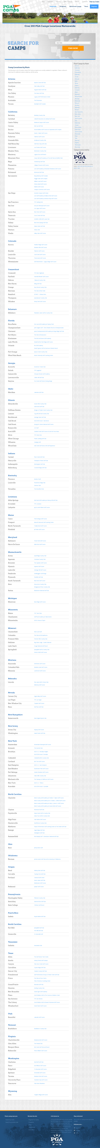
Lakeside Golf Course (39, 1017)
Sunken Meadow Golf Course (41, 772)
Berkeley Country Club (39, 115)
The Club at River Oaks (39, 291)
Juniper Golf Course (39, 886)
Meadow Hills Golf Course (40, 247)
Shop (30, 1124)
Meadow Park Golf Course (40, 1076)
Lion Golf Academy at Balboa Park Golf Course (45, 195)
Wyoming (77, 147)
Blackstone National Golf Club (41, 590)
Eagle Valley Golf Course (40, 696)
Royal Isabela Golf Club (39, 916)
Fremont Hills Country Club (40, 639)
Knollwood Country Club (40, 140)
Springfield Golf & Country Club (41, 649)
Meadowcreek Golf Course (40, 1040)
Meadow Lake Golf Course (40, 667)
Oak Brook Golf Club (39, 406)
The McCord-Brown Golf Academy (42, 338)
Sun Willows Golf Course (40, 1065)
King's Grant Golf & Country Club (42, 813)
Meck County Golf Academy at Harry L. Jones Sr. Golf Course (49, 803)
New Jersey (78, 114)
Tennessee (77, 134)
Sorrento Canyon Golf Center (41, 193)
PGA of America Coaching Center (42, 981)
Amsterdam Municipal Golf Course (42, 744)
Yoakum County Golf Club (40, 971)
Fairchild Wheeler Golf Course (41, 276)
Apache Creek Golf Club (40, 82)
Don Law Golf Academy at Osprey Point (44, 324)
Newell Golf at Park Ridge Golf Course (43, 342)
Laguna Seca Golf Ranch (40, 154)
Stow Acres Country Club (40, 584)
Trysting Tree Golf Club (39, 874)
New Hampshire (79, 112)
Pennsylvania (78, 127)
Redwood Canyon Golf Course (41, 122)
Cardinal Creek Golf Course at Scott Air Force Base (46, 431)
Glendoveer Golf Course (40, 883)
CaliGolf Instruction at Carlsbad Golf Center (44, 119)
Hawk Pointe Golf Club (39, 733)
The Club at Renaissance (40, 335)
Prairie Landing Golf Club (40, 438)
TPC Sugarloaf (37, 370)
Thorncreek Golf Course (40, 258)
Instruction (58, 1)
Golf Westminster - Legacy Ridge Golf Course (45, 261)
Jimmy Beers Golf (38, 847)
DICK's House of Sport (39, 620)
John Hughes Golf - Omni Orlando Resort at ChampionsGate (49, 327)
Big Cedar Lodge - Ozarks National (42, 642)
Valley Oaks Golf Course (40, 233)
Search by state (10, 1119)
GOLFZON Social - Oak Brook (41, 420)
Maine (76, 92)
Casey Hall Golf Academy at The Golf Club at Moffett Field (48, 158)
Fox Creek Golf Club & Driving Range (43, 381)
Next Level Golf (38, 631)
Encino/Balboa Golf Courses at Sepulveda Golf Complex (47, 129)
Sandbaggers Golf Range (40, 573)
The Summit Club (38, 748)
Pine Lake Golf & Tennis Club (41, 682)
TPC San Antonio (38, 998)
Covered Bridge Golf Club (40, 467)
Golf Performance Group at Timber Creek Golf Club (46, 974)
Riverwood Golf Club (39, 809)
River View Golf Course (39, 212)
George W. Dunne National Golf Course (43, 424)
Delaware (77, 74)
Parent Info (50, 1)
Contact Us (85, 1)
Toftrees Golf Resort (39, 905)
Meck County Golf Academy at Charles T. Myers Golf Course (49, 798)
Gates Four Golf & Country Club (42, 816)
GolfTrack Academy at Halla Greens (43, 617)
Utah (76, 138)
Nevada (77, 109)
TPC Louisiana (37, 504)
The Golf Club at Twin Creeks (41, 957)
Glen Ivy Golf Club (38, 126)
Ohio (76, 120)
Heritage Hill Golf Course (40, 570)
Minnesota (77, 101)
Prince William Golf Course (40, 1050)
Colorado (77, 70)
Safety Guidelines (68, 1)
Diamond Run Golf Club (40, 901)
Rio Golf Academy (38, 345)
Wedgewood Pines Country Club (42, 587)
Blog (43, 1)
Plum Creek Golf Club (39, 457)
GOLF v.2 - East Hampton (40, 765)
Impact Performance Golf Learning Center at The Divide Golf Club (50, 826)
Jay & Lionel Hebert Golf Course (42, 507)
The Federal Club (38, 1043)
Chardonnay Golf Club (39, 161)
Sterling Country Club (39, 988)
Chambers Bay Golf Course (40, 1080)
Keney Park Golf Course (40, 301)
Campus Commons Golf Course (42, 189)
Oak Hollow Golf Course (40, 819)
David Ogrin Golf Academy (40, 991)
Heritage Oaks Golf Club (40, 417)
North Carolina (78, 118)
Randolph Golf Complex (40, 104)
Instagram (78, 1130)
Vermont (77, 140)
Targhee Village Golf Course (41, 1094)
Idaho (76, 81)
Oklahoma (77, 123)
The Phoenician (38, 100)
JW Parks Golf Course (39, 529)
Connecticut (78, 72)
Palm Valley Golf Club (39, 86)
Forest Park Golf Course (40, 541)
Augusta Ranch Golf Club (40, 89)
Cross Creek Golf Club (39, 215)
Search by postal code (12, 1122)
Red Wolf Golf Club (38, 1062)
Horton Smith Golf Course (40, 652)
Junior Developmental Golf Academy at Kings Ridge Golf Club (49, 331)
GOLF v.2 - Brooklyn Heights (41, 751)
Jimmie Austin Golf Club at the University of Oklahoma (47, 859)
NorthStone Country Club (40, 823)
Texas (76, 136)
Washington (78, 144)
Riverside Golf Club (38, 984)
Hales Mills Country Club (40, 775)
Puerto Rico (78, 129)
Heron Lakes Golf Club (39, 880)
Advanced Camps (75, 6)
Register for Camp (34, 1119)
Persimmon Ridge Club (39, 482)
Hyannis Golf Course (39, 566)
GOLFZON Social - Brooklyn (41, 754)
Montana (77, 105)
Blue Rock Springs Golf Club (41, 222)
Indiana (76, 85)
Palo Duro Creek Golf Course (41, 964)
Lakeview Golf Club (38, 392)
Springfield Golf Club (39, 928)
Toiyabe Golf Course (39, 703)
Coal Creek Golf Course (40, 254)
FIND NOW (73, 48)
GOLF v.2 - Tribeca (38, 783)
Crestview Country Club (40, 559)
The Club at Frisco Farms (40, 978)
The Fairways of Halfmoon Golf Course (43, 779)
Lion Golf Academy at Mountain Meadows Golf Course (47, 168)
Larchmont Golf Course (40, 670)
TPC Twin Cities (38, 613)
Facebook (78, 1128)
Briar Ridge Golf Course (40, 602)
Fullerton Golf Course (39, 136)
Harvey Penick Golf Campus (41, 960)
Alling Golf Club (38, 283)
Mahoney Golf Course (39, 685)
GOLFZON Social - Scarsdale (41, 786)
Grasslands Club (38, 945)
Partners (77, 1)
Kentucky (77, 87)
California (77, 68)
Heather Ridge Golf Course (40, 244)
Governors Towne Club (39, 367)
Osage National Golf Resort (41, 646)
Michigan (77, 98)
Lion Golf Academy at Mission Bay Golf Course (45, 198)
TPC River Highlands (39, 273)
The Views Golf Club (39, 93)
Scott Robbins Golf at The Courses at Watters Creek (47, 995)
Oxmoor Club (37, 485)
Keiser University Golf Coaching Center (43, 355)
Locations (53, 6)
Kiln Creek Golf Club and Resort (41, 1047)
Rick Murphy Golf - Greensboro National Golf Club (46, 836)
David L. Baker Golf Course (40, 133)
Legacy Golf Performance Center (42, 97)
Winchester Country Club (40, 151)
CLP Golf (36, 428)
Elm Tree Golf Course (39, 761)
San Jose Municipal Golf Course (41, 205)
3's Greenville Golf (38, 934)
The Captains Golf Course (40, 563)
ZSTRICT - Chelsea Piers (40, 294)
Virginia (77, 142)
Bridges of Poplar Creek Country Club (43, 410)
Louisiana (77, 90)
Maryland (77, 94)
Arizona (77, 65)
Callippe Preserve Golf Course (41, 165)
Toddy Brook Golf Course (40, 526)
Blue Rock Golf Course (39, 580)
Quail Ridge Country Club (40, 555)
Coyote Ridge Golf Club (40, 967)
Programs (63, 6)
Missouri (77, 103)
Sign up (76, 1119)
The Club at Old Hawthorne (40, 635)
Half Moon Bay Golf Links (40, 144)
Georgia (77, 79)
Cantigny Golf (37, 442)
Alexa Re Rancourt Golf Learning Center (44, 522)
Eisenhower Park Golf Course (41, 768)
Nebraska (77, 107)
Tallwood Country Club (39, 280)
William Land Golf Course (40, 181)
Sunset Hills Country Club (40, 404)
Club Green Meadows (39, 1083)
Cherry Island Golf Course (40, 184)
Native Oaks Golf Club (39, 226)
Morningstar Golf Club (39, 464)
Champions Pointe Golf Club (41, 460)
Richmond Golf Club (39, 172)
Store (86, 6)
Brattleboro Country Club (40, 1028)
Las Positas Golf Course (40, 147)
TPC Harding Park (38, 202)
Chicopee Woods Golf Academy (42, 374)
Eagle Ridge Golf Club (39, 830)
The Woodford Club (39, 489)
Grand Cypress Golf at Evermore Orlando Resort (46, 348)
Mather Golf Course (39, 186)
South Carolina (78, 131)
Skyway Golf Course (39, 729)
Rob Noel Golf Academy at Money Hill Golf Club (45, 500)
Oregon (77, 125)
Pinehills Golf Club (38, 577)
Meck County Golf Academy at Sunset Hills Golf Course (47, 806)
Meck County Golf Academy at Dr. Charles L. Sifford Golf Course (49, 800)
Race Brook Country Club (40, 287)
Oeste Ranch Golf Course (40, 1006)
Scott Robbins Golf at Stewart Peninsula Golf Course (47, 1002)
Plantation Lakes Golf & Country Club (43, 313)
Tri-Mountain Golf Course (40, 1069)
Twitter (77, 1133)
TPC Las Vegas (38, 700)
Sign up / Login (94, 1)
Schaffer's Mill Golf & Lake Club (41, 219)
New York (77, 116)
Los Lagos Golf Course (39, 208)
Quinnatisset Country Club (40, 298)
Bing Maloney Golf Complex (41, 176)
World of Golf (37, 479)
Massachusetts (78, 96)
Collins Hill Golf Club (39, 377)
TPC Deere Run (38, 435)
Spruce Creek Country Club (40, 352)
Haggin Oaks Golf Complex (40, 178)
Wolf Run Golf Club (38, 707)
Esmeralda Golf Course (39, 1072)
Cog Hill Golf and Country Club (41, 413)
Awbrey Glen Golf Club (39, 870)
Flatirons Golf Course (39, 251)
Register (94, 6)
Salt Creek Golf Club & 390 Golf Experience (44, 445)
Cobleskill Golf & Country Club (41, 758)
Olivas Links (37, 229)
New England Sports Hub (40, 718)
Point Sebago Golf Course (40, 518)
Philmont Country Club (39, 898)
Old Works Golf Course (39, 663)
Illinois (76, 83)
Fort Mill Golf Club (38, 930)
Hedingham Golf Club (39, 833)
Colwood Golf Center (39, 877)
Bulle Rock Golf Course (39, 544)
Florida (76, 76)
